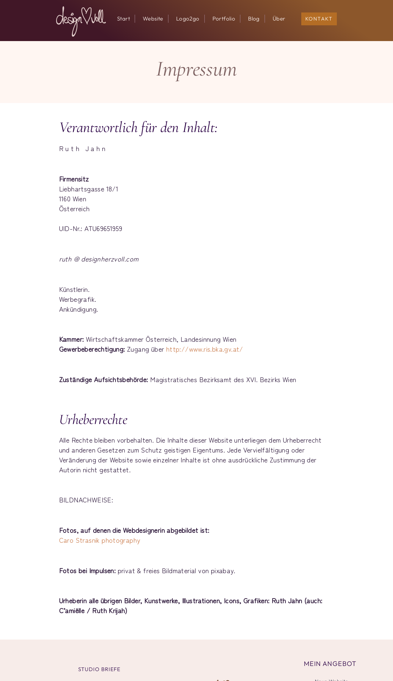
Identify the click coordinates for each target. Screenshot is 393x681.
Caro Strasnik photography (100, 540)
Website (153, 18)
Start (123, 18)
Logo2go (188, 18)
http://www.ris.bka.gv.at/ (204, 349)
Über (279, 18)
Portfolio (224, 18)
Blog (254, 18)
